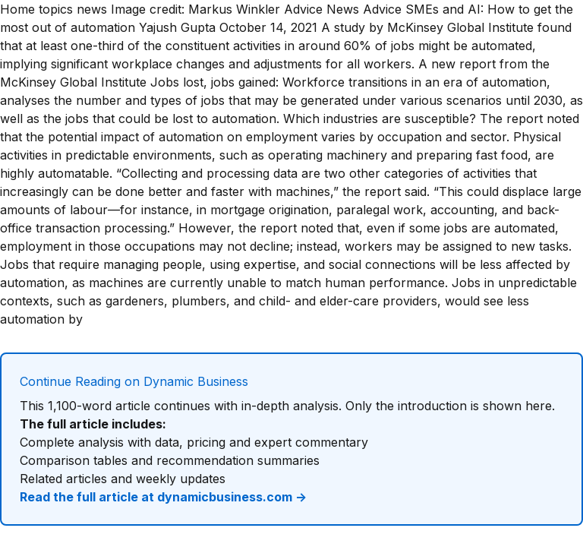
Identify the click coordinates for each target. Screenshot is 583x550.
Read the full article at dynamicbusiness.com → (163, 496)
